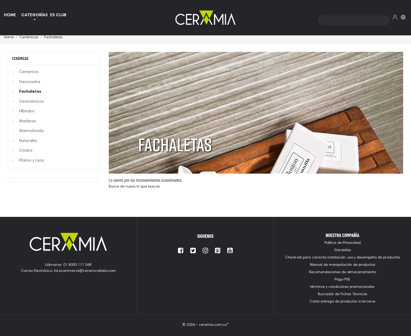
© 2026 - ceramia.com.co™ (205, 325)
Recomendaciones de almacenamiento (342, 272)
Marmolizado (31, 131)
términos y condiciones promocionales (342, 287)
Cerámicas (20, 58)
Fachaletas (30, 92)
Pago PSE (342, 280)
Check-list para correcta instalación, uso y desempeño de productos (342, 258)
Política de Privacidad (343, 243)
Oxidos (26, 150)
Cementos (29, 72)
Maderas (27, 121)
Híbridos (26, 111)
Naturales (28, 141)
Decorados (29, 82)
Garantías (342, 250)
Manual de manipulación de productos (342, 265)
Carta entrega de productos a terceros (342, 302)
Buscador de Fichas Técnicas (342, 294)
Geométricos (31, 102)
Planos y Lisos (31, 160)
